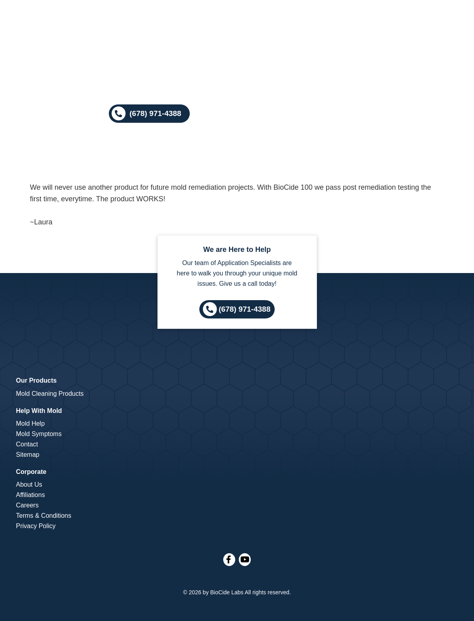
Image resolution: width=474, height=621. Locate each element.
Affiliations (30, 494)
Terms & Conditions (43, 515)
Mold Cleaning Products (50, 393)
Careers (27, 505)
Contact (27, 444)
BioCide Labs (226, 592)
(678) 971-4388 (245, 309)
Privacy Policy (36, 526)
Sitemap (27, 454)
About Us (29, 484)
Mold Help (30, 423)
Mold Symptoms (39, 433)
